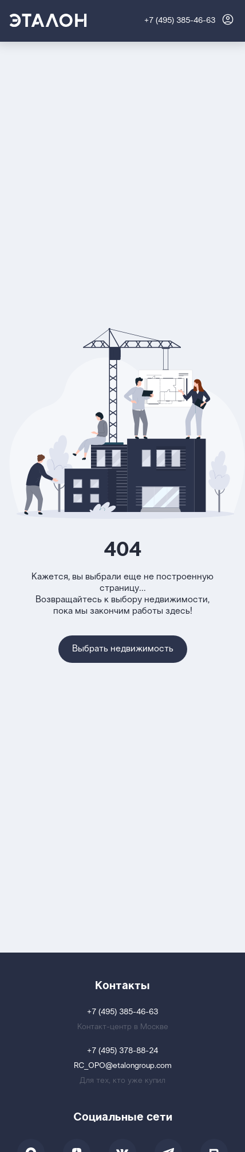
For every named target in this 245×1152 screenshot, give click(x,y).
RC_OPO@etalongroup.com (123, 1066)
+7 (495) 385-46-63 (179, 21)
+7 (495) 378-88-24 (122, 1051)
